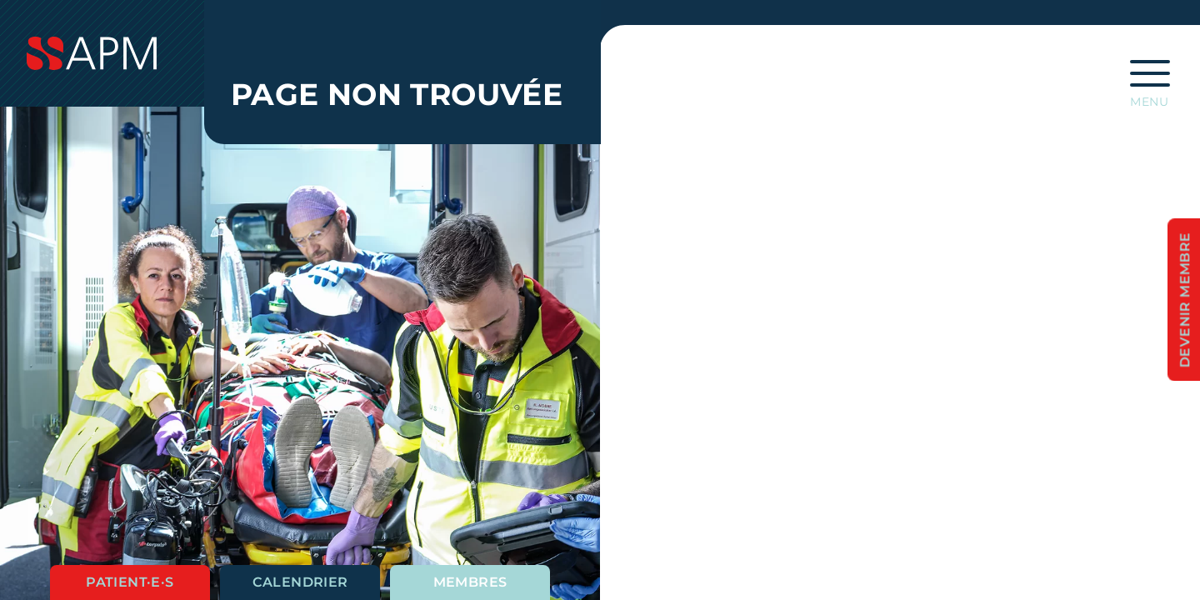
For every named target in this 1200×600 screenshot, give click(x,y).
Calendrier (300, 582)
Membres (470, 582)
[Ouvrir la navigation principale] (1150, 78)
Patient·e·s (129, 582)
